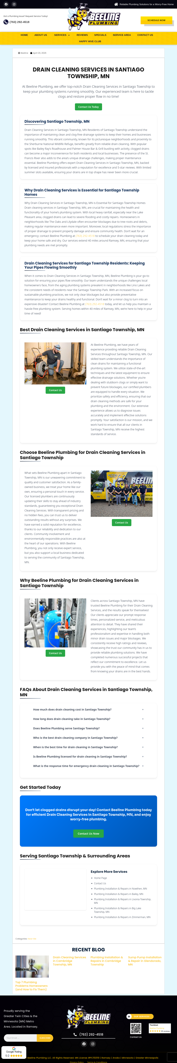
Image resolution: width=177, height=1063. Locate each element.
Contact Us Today (88, 106)
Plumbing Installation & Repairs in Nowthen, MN (120, 888)
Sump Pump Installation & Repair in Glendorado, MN (145, 960)
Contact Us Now (88, 833)
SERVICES (62, 35)
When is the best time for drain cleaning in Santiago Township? (75, 747)
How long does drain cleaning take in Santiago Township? (71, 719)
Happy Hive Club (90, 41)
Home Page (100, 878)
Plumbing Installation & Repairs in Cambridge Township (107, 960)
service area (122, 35)
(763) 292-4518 (19, 22)
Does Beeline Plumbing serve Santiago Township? (66, 728)
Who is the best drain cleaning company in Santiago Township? (75, 738)
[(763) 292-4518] (5, 22)
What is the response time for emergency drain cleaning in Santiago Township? (86, 766)
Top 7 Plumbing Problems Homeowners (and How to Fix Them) (31, 985)
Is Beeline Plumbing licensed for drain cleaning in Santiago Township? (80, 756)
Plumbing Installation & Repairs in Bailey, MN (118, 894)
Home (24, 35)
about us (41, 35)
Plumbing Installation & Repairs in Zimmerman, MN (122, 917)
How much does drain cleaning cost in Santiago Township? (72, 709)
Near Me (32, 938)
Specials (100, 35)
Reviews (82, 35)
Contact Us (145, 35)
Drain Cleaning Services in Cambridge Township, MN (69, 960)
